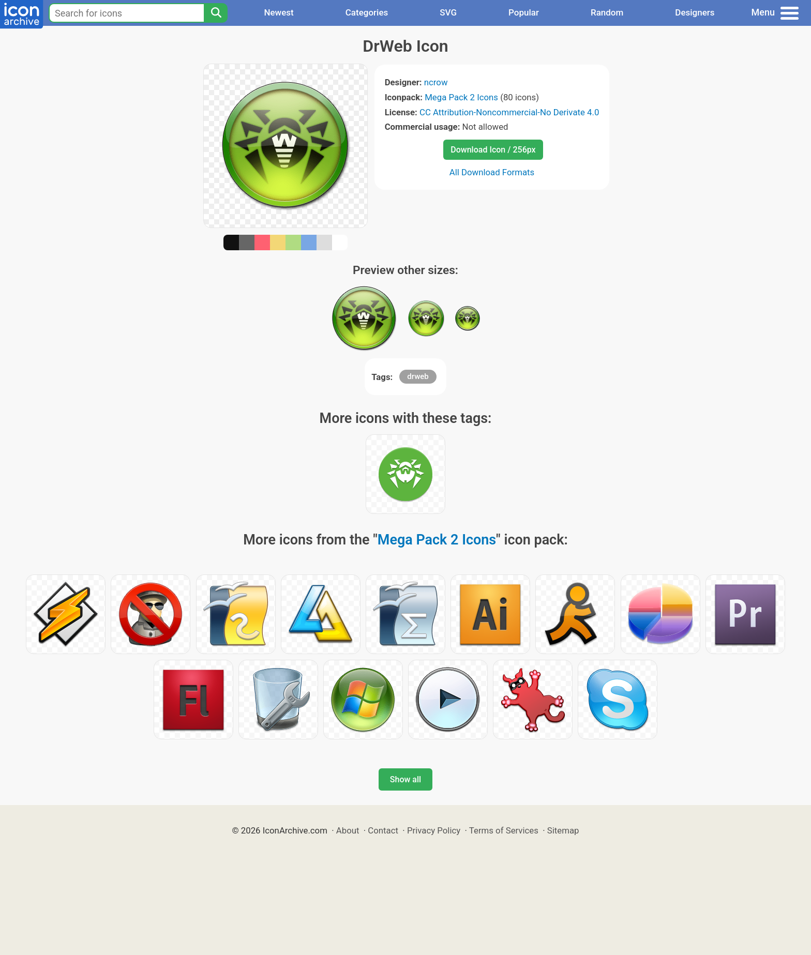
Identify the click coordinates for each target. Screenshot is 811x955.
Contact (383, 830)
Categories (367, 12)
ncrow (436, 82)
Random (607, 12)
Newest (278, 12)
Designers (694, 12)
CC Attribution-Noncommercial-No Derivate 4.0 (509, 112)
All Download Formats (492, 172)
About (347, 830)
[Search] (216, 13)
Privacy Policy (433, 830)
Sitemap (563, 830)
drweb (417, 376)
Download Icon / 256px (492, 150)
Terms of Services (503, 830)
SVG (448, 12)
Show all (405, 779)
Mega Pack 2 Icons (461, 97)
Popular (523, 12)
